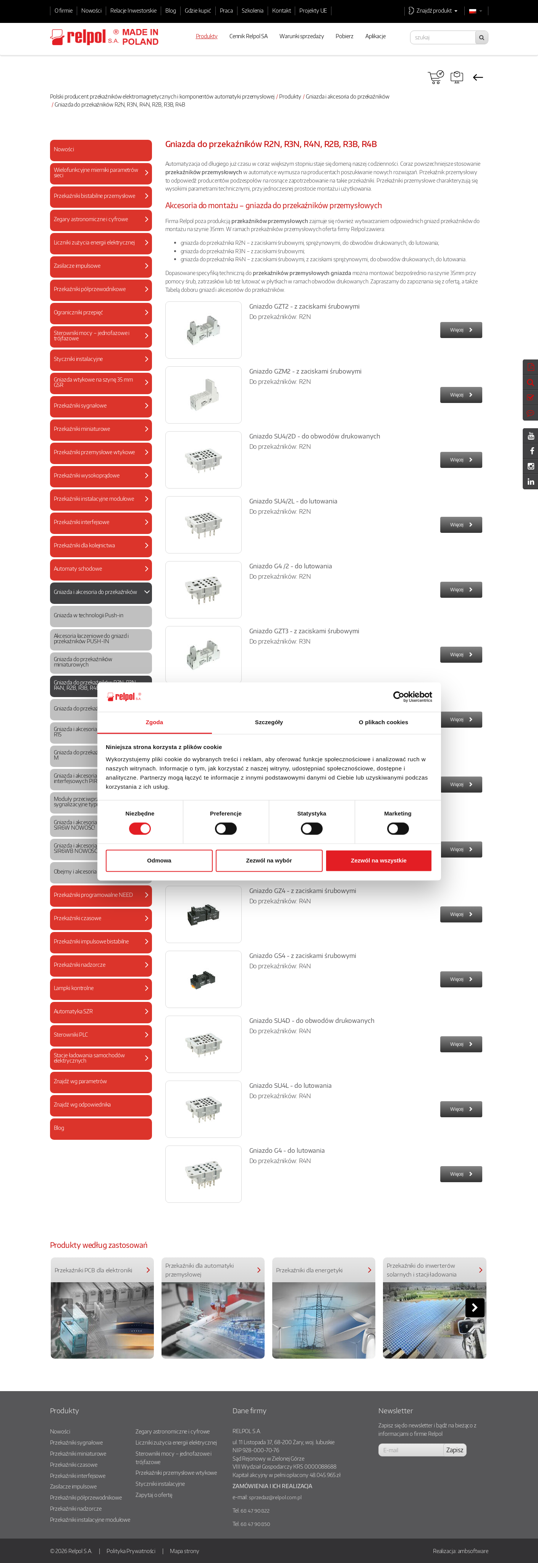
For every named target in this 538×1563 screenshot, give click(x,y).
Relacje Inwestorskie (133, 10)
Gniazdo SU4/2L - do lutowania (293, 501)
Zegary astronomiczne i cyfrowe (173, 1431)
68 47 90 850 (255, 1524)
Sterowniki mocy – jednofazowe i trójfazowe (174, 1457)
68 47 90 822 (255, 1511)
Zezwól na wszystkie (379, 860)
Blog (170, 10)
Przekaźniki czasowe (73, 1464)
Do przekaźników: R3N (279, 641)
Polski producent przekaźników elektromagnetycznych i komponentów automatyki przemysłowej (162, 96)
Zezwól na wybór (269, 860)
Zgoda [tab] (154, 722)
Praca (226, 10)
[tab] (101, 150)
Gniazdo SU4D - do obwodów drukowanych (312, 1020)
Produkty (290, 96)
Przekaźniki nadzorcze (76, 1508)
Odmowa (159, 860)
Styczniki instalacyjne (160, 1483)
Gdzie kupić (198, 10)
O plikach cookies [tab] (383, 722)
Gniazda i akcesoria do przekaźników (347, 96)
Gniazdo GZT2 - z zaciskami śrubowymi (304, 306)
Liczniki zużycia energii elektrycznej (176, 1442)
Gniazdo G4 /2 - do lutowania (290, 566)
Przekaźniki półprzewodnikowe (86, 1497)
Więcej (457, 330)
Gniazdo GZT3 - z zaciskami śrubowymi (304, 631)
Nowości (91, 10)
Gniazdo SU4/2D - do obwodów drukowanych (314, 436)
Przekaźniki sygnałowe (76, 1442)
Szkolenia (252, 10)
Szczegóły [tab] (269, 722)
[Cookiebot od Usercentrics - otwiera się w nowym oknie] (398, 697)
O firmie (64, 10)
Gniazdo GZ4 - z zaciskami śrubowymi (303, 891)
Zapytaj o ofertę (154, 1494)
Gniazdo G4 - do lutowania (287, 1150)
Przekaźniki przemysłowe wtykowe (176, 1472)
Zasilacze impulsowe (73, 1486)
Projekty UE (313, 10)
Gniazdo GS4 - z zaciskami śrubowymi (303, 955)
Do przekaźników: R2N (280, 316)
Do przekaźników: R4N (280, 901)
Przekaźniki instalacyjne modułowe (90, 1519)
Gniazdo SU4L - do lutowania (290, 1085)
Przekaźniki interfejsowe (78, 1475)
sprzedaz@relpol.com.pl (275, 1497)
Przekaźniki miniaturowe (78, 1453)
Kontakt (281, 10)
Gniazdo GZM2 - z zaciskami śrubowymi (305, 371)
